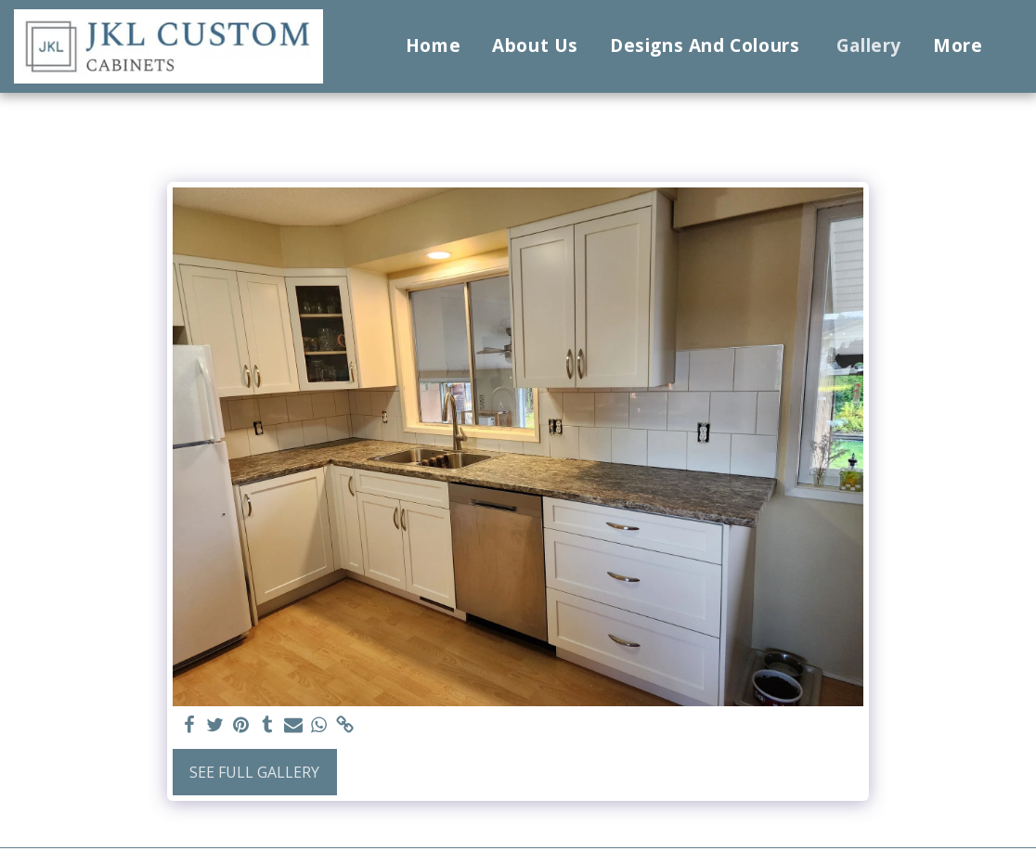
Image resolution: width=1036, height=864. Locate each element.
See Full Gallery (254, 772)
